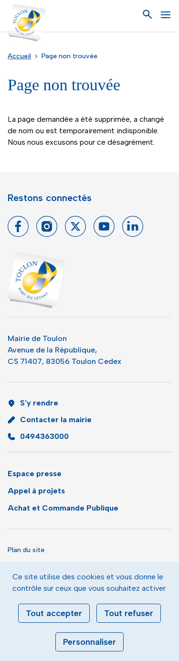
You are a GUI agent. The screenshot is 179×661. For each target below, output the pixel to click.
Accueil (19, 56)
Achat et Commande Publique (63, 507)
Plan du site (26, 550)
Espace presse (35, 473)
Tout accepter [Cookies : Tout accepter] (54, 613)
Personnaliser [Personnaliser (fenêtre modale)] (89, 642)
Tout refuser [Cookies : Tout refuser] (128, 613)
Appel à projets (36, 490)
